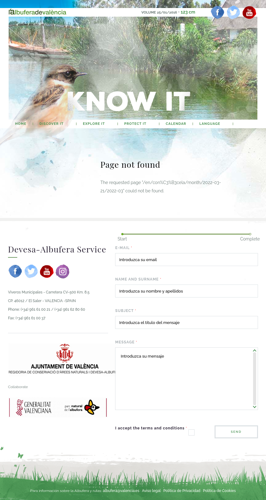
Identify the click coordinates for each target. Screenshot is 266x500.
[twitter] (233, 12)
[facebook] (217, 12)
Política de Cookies (219, 491)
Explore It (94, 124)
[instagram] (62, 271)
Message (126, 342)
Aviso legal (151, 491)
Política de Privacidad (181, 491)
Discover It (51, 124)
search (245, 124)
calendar (176, 124)
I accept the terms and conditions (151, 428)
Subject (125, 311)
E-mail (123, 248)
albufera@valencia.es (121, 491)
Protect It (135, 124)
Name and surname (138, 279)
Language (210, 124)
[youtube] (249, 12)
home (20, 124)
